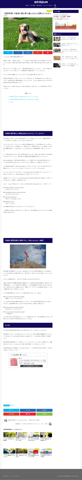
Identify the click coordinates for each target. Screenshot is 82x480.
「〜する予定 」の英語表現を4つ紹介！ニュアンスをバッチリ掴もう (65, 50)
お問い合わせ (39, 5)
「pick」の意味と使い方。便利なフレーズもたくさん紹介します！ (65, 57)
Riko (12, 405)
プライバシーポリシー (47, 5)
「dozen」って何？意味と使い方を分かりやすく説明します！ (65, 39)
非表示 (29, 93)
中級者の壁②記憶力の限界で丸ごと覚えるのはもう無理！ (23, 99)
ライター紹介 (32, 5)
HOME (27, 5)
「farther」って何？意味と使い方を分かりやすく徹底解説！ (65, 63)
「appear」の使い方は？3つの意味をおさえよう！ (64, 45)
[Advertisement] (27, 116)
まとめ (10, 102)
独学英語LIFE (41, 2)
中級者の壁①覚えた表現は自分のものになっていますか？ (23, 96)
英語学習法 (7, 405)
